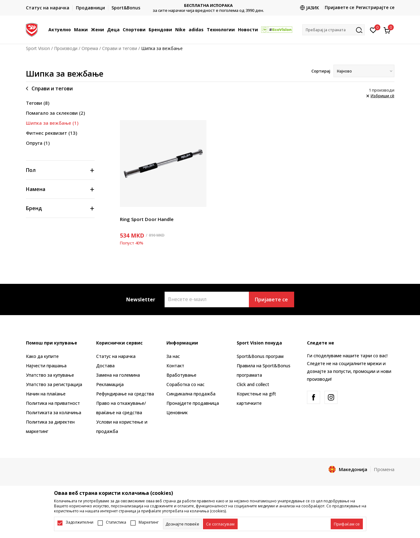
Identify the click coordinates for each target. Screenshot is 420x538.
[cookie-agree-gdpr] (220, 524)
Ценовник (177, 412)
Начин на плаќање (46, 394)
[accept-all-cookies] (347, 524)
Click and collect (253, 384)
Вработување (181, 375)
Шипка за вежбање (52, 123)
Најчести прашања (46, 366)
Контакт (175, 366)
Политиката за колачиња (53, 412)
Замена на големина (118, 375)
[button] (333, 29)
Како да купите (42, 356)
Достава (105, 366)
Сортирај (320, 71)
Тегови (37, 103)
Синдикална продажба (190, 394)
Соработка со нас (185, 384)
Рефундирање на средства (125, 394)
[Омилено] (373, 29)
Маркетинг (149, 522)
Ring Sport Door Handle (147, 219)
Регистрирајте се (375, 7)
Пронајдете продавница (192, 403)
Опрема (90, 48)
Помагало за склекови (55, 113)
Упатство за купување (50, 375)
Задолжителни (79, 522)
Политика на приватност (53, 403)
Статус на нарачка (116, 356)
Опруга (38, 143)
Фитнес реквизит (51, 133)
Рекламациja (110, 384)
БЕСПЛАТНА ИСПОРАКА (210, 5)
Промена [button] (384, 469)
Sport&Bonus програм (260, 356)
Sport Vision (38, 48)
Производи (65, 48)
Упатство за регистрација (54, 384)
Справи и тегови (119, 48)
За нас (173, 356)
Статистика (116, 522)
